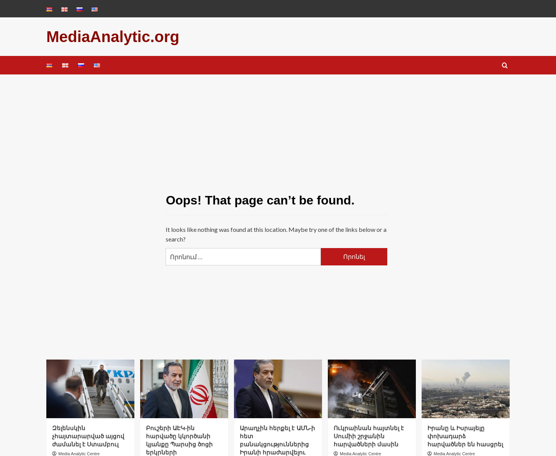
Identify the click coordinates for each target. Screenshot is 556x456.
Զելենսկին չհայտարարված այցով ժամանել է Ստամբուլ (88, 436)
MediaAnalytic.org (113, 36)
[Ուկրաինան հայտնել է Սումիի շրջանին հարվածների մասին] (372, 389)
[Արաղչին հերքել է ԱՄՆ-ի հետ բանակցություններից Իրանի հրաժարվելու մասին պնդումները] (278, 389)
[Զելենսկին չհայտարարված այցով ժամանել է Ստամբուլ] (90, 389)
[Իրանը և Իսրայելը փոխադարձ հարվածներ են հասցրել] (466, 389)
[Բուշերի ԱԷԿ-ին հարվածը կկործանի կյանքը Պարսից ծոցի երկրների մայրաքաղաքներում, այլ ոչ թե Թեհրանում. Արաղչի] (184, 389)
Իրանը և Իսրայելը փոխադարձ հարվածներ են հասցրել (465, 436)
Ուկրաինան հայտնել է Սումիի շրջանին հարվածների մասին (369, 436)
